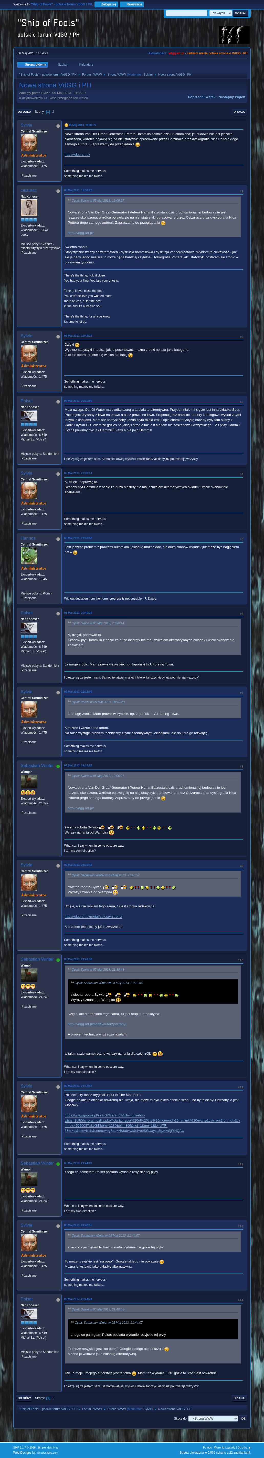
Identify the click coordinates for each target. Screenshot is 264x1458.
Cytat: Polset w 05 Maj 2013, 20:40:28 (98, 702)
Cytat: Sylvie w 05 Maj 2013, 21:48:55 (98, 1309)
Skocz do (180, 1418)
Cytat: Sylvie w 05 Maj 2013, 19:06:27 (98, 200)
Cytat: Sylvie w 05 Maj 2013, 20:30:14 (98, 623)
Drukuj (240, 111)
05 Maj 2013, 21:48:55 (78, 1225)
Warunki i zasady (224, 1447)
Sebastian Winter (37, 765)
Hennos (28, 538)
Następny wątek (231, 97)
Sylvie (148, 74)
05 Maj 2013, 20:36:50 (78, 538)
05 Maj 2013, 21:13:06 (78, 691)
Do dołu (24, 111)
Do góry (24, 1398)
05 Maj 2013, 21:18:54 (78, 765)
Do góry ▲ (244, 1447)
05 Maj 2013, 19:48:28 (78, 335)
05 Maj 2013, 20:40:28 (78, 612)
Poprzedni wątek (201, 97)
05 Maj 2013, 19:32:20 (78, 190)
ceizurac (29, 190)
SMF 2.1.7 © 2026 (24, 1447)
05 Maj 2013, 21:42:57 (78, 1085)
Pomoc (207, 1447)
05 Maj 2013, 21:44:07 (78, 1163)
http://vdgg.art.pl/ (77, 154)
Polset (27, 400)
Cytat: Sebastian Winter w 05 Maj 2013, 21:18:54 (106, 875)
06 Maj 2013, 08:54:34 (78, 1298)
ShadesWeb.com (47, 1452)
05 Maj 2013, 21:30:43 (78, 864)
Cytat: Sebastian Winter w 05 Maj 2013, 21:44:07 (106, 1235)
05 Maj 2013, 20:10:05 (78, 400)
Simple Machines (47, 1447)
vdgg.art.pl (176, 53)
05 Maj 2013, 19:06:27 (83, 125)
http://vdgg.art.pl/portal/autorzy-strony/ (93, 916)
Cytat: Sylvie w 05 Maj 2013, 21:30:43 (98, 969)
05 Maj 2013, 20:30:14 (78, 473)
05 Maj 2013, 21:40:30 (78, 959)
